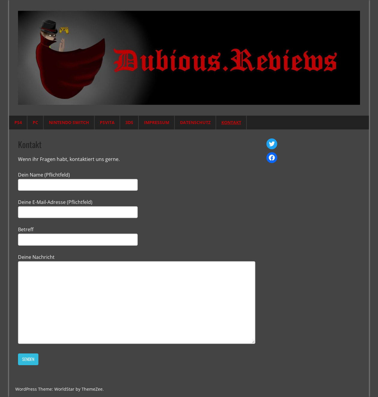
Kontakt (231, 122)
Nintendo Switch (69, 122)
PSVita (107, 122)
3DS (129, 122)
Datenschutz (195, 122)
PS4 (18, 122)
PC (35, 122)
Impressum (156, 122)
